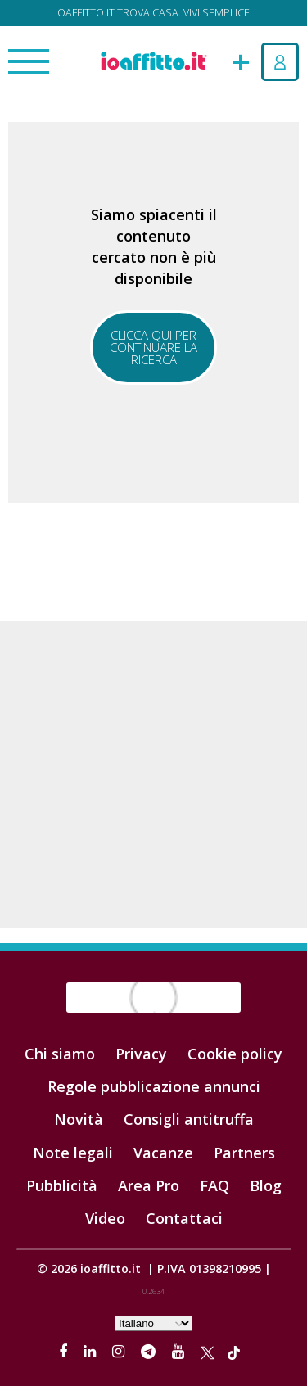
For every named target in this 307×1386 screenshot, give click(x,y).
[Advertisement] (153, 774)
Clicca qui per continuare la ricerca (153, 347)
